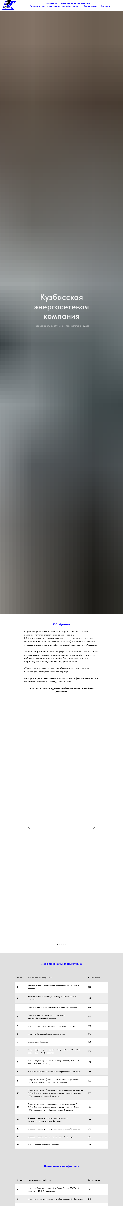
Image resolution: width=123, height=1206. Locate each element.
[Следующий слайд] (94, 827)
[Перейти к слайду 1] (57, 944)
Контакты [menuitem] (105, 6)
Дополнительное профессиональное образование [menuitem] (54, 6)
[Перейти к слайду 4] (63, 944)
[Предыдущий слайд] (29, 827)
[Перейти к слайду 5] (65, 944)
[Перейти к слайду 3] (61, 944)
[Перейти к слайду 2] (59, 944)
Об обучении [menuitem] (51, 3)
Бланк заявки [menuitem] (90, 6)
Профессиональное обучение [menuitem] (75, 3)
